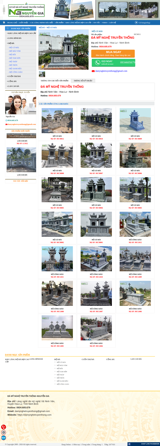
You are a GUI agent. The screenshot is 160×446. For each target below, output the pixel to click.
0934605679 (127, 62)
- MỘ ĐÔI (12, 55)
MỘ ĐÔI (60, 368)
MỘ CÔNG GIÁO (63, 384)
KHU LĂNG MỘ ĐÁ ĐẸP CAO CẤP (78, 23)
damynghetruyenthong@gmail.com (111, 71)
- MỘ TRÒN (12, 65)
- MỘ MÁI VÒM (14, 51)
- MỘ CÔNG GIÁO (15, 72)
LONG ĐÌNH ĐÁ (36, 359)
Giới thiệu (23, 23)
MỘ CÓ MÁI (61, 362)
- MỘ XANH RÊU (15, 69)
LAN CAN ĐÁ (136, 359)
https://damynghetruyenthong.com (35, 415)
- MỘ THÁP (12, 62)
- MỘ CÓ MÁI (13, 48)
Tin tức (96, 23)
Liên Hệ (112, 23)
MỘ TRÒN (60, 378)
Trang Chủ (12, 23)
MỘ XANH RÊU (62, 381)
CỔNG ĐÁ (110, 359)
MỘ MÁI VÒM (62, 365)
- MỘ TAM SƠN (14, 58)
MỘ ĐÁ (57, 359)
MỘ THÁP (60, 375)
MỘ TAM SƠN (62, 372)
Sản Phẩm (59, 23)
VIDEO (104, 23)
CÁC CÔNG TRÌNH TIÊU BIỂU (41, 23)
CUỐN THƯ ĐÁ (88, 359)
